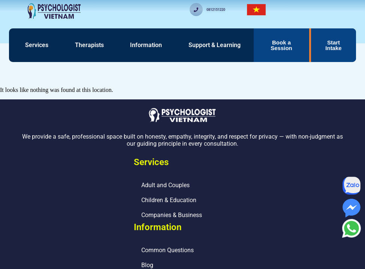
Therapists (89, 45)
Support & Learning (214, 45)
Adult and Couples (165, 185)
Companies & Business (171, 215)
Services (36, 45)
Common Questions (167, 250)
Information (146, 45)
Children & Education (168, 200)
